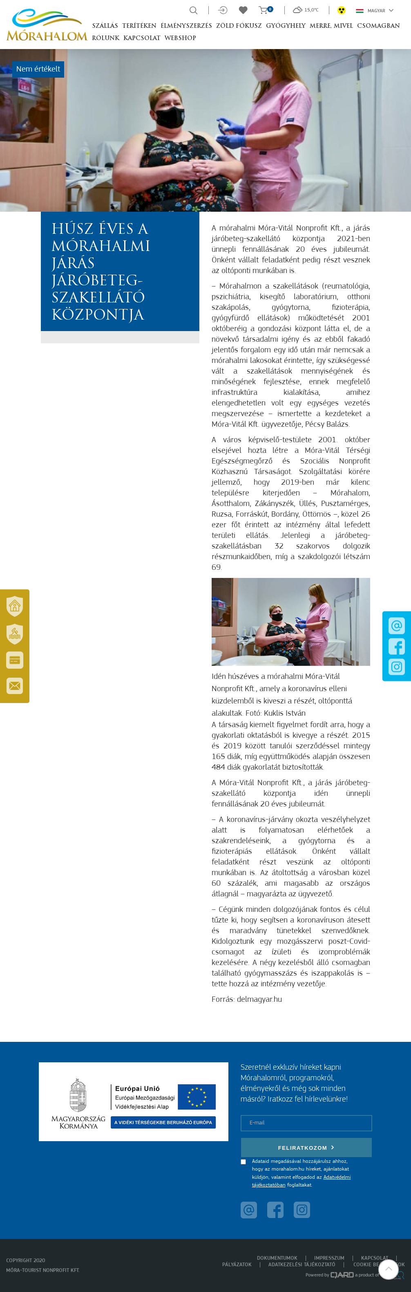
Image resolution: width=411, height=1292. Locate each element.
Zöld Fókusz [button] (239, 26)
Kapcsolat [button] (142, 39)
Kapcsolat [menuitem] (374, 1258)
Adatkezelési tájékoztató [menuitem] (301, 1264)
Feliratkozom (306, 1147)
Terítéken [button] (139, 26)
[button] (388, 1269)
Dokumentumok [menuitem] (277, 1258)
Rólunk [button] (105, 39)
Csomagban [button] (378, 26)
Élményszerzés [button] (186, 26)
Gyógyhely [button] (286, 26)
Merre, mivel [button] (331, 26)
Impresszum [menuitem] (329, 1258)
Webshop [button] (180, 39)
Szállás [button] (105, 26)
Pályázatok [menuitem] (237, 1264)
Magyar (375, 10)
